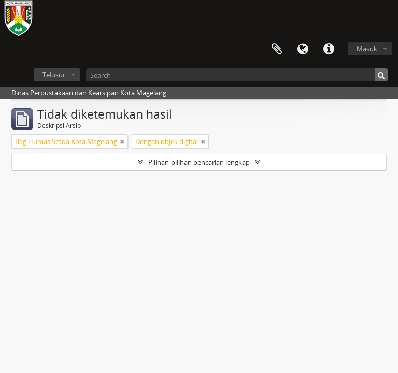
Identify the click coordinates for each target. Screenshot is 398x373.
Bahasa (303, 49)
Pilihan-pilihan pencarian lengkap (199, 162)
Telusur (53, 74)
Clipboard (277, 49)
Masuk (367, 48)
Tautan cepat (329, 49)
